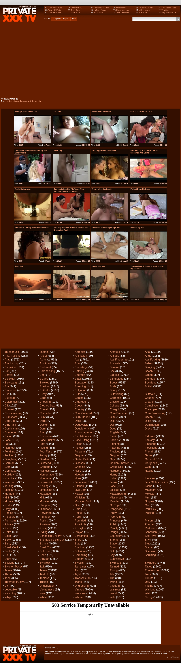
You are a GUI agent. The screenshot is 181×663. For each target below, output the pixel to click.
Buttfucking (116, 394)
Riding (43, 532)
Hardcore (115, 470)
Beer (42, 374)
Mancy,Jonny (59, 266)
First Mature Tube (169, 8)
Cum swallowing (155, 413)
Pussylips (80, 528)
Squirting (150, 555)
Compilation (152, 405)
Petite (78, 512)
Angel (43, 355)
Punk (8, 528)
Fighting (115, 443)
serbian (38, 101)
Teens (43, 570)
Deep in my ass (137, 228)
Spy (112, 555)
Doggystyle (81, 424)
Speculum (151, 551)
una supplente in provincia (104, 150)
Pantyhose (116, 509)
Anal (147, 351)
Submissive (117, 558)
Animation (81, 355)
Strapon (44, 558)
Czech (149, 417)
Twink (78, 581)
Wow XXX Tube (54, 10)
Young (149, 597)
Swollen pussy (14, 566)
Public (113, 524)
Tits (112, 574)
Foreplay (80, 451)
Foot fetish (46, 451)
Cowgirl (114, 409)
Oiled (78, 505)
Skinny (44, 543)
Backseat (45, 367)
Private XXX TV (51, 648)
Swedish (80, 562)
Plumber (45, 516)
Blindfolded (116, 378)
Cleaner (150, 401)
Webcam (80, 593)
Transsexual (82, 578)
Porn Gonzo (98, 12)
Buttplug (10, 397)
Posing (44, 520)
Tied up (44, 574)
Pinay (113, 512)
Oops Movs (121, 8)
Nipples (149, 501)
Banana (114, 367)
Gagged (80, 455)
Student (79, 558)
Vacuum (115, 585)
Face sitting (82, 440)
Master (79, 493)
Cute (113, 417)
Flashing (115, 447)
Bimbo (149, 374)
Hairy (78, 470)
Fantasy (150, 440)
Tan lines (81, 566)
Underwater (47, 585)
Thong (114, 570)
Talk (42, 566)
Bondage (80, 382)
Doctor (44, 424)
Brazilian (45, 386)
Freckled (115, 451)
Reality (114, 528)
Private (9, 524)
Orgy (8, 509)
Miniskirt (80, 497)
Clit (7, 405)
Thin (77, 570)
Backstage (81, 367)
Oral (147, 505)
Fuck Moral (75, 12)
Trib (112, 578)
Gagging (115, 455)
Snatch (114, 547)
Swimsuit (115, 562)
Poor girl (115, 516)
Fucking (9, 455)
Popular (66, 19)
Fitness (79, 447)
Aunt (77, 363)
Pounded (80, 520)
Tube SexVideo (122, 12)
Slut (147, 543)
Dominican (11, 428)
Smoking (80, 547)
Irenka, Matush (98, 266)
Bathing (79, 371)
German (10, 463)
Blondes (150, 378)
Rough (114, 532)
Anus (148, 355)
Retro (8, 532)
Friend (149, 451)
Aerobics (80, 351)
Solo (112, 551)
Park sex (150, 509)
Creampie (151, 409)
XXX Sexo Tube (54, 12)
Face (8, 440)
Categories (56, 19)
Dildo (148, 420)
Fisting (44, 447)
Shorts (114, 539)
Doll (112, 424)
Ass (77, 359)
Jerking (9, 486)
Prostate (45, 524)
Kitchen (79, 486)
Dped (113, 428)
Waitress (115, 589)
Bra (7, 386)
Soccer (149, 547)
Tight (78, 574)
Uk (6, 585)
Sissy (8, 543)
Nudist (8, 505)
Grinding (80, 466)
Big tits (114, 374)
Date (74, 19)
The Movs (143, 12)
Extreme (150, 436)
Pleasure (10, 516)
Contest (9, 409)
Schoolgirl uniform (51, 535)
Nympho (45, 505)
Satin (8, 535)
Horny (113, 474)
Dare (43, 420)
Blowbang (11, 382)
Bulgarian (80, 390)
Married (9, 493)
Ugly (147, 581)
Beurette (80, 374)
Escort (8, 436)
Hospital (10, 478)
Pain (77, 509)
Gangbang (11, 459)
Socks (8, 551)
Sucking (9, 562)
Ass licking (12, 363)
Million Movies (144, 10)
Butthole (150, 394)
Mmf (147, 497)
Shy (147, 539)
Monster (45, 501)
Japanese (81, 482)
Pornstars (10, 520)
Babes (149, 363)
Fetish (78, 443)
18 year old (12, 351)
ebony (16, 101)
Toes (148, 574)
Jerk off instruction (156, 482)
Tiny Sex (164, 10)
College (114, 405)
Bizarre (44, 378)
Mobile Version (172, 657)
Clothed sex (47, 405)
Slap (77, 543)
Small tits (46, 547)
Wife (112, 597)
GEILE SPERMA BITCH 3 (141, 112)
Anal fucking (13, 355)
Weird (113, 593)
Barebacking (47, 371)
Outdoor (45, 509)
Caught (149, 397)
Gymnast (10, 470)
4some (44, 351)
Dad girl (10, 420)
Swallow (45, 562)
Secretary (116, 535)
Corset (44, 409)
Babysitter (11, 367)
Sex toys (150, 535)
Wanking (150, 589)
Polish (78, 516)
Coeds (79, 405)
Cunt (42, 417)
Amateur (115, 351)
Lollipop (114, 489)
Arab (7, 359)
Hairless (45, 470)
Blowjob (44, 382)
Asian (43, 359)
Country (79, 409)
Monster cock (83, 501)
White (43, 597)
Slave (113, 543)
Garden (44, 459)
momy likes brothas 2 (101, 189)
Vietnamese (47, 589)
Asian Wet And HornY (101, 112)
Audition (45, 363)
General (150, 459)
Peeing (9, 512)
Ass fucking (152, 359)
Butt (77, 394)
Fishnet (9, 447)
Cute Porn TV (76, 8)
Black (78, 378)
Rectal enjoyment (22, 189)
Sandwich (151, 532)
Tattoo (148, 566)
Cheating (45, 401)
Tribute (149, 578)
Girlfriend (45, 463)
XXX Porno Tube (55, 8)
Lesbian (9, 489)
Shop (78, 539)
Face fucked (48, 440)
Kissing (44, 486)
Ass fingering (118, 359)
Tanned (114, 566)
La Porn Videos (100, 10)
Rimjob (79, 532)
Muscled (115, 501)
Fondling (10, 451)
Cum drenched (119, 413)
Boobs (114, 382)
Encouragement (84, 432)
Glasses (80, 463)
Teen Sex (19, 266)
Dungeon (10, 432)
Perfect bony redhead (140, 189)
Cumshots (11, 417)
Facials (114, 440)
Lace (113, 486)
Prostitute (80, 524)
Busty (43, 394)
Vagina (149, 585)
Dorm (43, 428)
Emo (42, 432)
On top (114, 505)
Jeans (113, 482)
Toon (8, 578)
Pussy (43, 528)
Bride (113, 386)
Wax (42, 593)
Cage (43, 397)
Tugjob (44, 581)
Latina (148, 486)
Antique (114, 355)
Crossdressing (13, 413)
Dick (112, 420)
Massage (45, 493)
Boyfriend (150, 382)
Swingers (150, 562)
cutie (9, 101)
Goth (8, 466)
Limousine (46, 489)
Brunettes (10, 390)
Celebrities (11, 401)
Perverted (46, 512)
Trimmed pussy (14, 581)
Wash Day (57, 150)
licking (23, 101)
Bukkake (45, 390)
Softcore (45, 551)
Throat (9, 574)
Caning (79, 397)
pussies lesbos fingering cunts (106, 228)
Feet (42, 443)
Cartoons (115, 397)
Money (9, 501)
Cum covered (83, 413)
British (149, 386)
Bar (7, 371)
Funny (43, 455)
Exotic (113, 436)
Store (8, 558)
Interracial (46, 482)
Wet (147, 593)
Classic (114, 401)
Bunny (114, 390)
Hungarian (46, 478)
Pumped (150, 524)
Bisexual (10, 378)
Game (148, 455)
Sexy (8, 539)
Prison (149, 520)
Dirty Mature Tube (169, 12)
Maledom (150, 489)
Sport (43, 555)
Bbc (112, 371)
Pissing (149, 512)
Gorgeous (151, 463)
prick (30, 101)
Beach (149, 371)
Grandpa (45, 466)
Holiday (9, 474)
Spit (7, 555)
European (46, 436)
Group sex (116, 466)
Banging (150, 367)
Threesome (152, 570)
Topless (44, 578)
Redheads (151, 528)
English (114, 432)
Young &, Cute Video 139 (26, 112)
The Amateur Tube (101, 8)
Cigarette (80, 401)
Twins (113, 581)
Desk (78, 420)
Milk (42, 497)
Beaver (9, 374)
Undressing (82, 585)
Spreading (81, 555)
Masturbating (118, 493)
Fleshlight (151, 447)
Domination (152, 424)
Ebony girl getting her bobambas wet (32, 228)
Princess (115, 520)
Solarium (80, 551)
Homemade (47, 474)
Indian (113, 478)
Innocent (150, 478)
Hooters (79, 474)
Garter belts (82, 459)
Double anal (82, 428)
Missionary (116, 497)
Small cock (12, 547)
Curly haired (82, 417)
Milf (7, 497)
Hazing (149, 470)
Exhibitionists (83, 436)
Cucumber (46, 413)
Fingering (150, 443)
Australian (116, 363)
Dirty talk (10, 424)
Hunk (78, 478)
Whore (79, 597)
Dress (148, 428)
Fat (7, 443)
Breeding (80, 386)
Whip (8, 597)
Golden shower (119, 463)
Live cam (80, 489)
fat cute (57, 112)
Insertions (11, 482)
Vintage (79, 589)
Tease (8, 570)
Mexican (150, 493)
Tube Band (75, 10)
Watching (10, 593)
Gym (148, 466)
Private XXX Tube (146, 8)
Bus (7, 394)
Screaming (81, 535)
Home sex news (122, 10)
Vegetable (11, 589)
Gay (112, 459)
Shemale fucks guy (52, 539)
